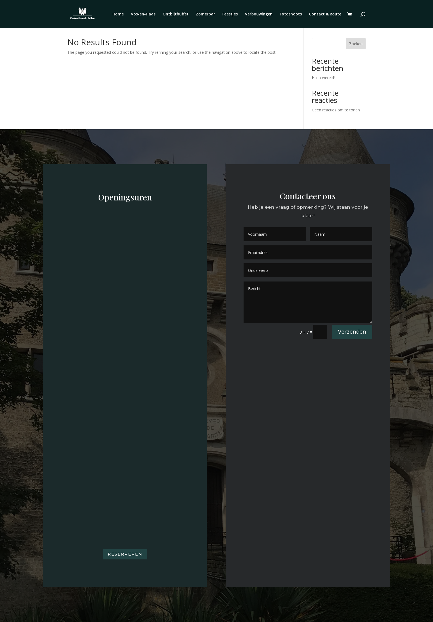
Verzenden (352, 331)
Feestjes (230, 14)
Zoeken (356, 43)
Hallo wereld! (323, 77)
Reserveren (125, 554)
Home (118, 14)
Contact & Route (325, 14)
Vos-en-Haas (143, 14)
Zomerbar (205, 14)
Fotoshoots (291, 14)
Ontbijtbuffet (176, 14)
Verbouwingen (259, 14)
